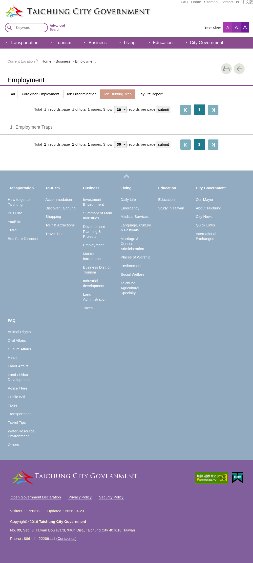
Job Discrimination (81, 94)
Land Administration (94, 296)
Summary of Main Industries (97, 215)
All (13, 94)
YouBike (14, 222)
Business (97, 42)
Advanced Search (57, 27)
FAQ (147, 4)
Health (13, 357)
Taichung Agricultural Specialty (130, 288)
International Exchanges (206, 236)
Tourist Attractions (60, 225)
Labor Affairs (18, 366)
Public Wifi (16, 397)
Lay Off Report (151, 94)
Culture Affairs (19, 349)
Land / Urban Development (19, 377)
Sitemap (174, 4)
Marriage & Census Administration (132, 244)
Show (107, 109)
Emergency (130, 208)
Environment (131, 266)
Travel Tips (54, 234)
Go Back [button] (239, 68)
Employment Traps (28, 127)
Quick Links (205, 225)
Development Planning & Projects (94, 231)
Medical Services (134, 216)
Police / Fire (17, 388)
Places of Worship (135, 257)
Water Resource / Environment (22, 433)
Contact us (66, 538)
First (185, 110)
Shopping (53, 216)
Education (163, 42)
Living (129, 42)
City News (204, 216)
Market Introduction (92, 256)
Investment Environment (93, 201)
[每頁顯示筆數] (120, 109)
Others (13, 445)
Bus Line (15, 213)
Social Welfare (132, 274)
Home (159, 4)
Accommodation (58, 199)
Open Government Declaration (36, 497)
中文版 (210, 4)
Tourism (63, 42)
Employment (85, 61)
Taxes (88, 308)
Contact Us (193, 4)
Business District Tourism (96, 269)
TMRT (13, 230)
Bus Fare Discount (23, 239)
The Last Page (213, 110)
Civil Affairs (17, 340)
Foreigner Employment (40, 94)
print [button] (226, 68)
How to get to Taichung (19, 201)
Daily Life (128, 199)
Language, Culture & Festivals (136, 227)
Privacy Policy (79, 497)
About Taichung (208, 208)
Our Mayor (204, 199)
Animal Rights (19, 332)
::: (1, 7)
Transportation (24, 42)
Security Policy (111, 497)
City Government (206, 42)
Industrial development (93, 283)
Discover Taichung (60, 208)
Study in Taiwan (171, 208)
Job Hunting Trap (117, 94)
